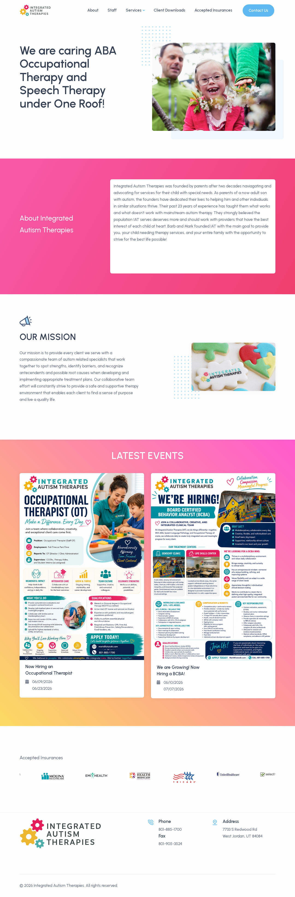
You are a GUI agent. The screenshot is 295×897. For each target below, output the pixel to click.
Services (134, 10)
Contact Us (258, 10)
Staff (112, 10)
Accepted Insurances (213, 10)
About (92, 10)
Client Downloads (169, 10)
